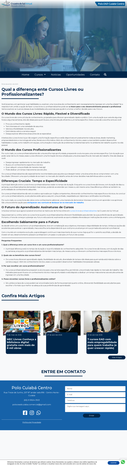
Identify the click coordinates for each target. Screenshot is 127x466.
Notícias (56, 74)
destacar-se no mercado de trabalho (67, 203)
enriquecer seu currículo (38, 203)
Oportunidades (75, 74)
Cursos (39, 74)
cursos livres (75, 211)
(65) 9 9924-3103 (32, 400)
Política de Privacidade (31, 422)
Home (25, 74)
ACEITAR (113, 463)
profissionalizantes (89, 211)
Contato (95, 74)
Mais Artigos (117, 357)
